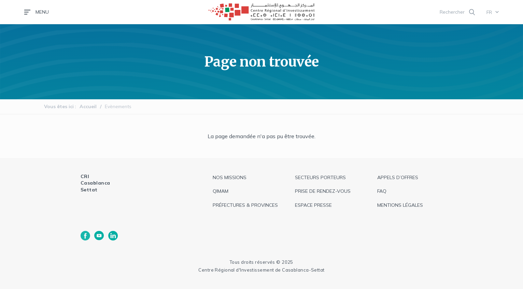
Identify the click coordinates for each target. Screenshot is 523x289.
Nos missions (229, 177)
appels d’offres (397, 177)
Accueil (88, 106)
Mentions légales (400, 205)
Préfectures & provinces (245, 205)
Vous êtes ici (59, 106)
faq (381, 191)
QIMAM (220, 191)
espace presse (313, 205)
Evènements (118, 106)
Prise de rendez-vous (323, 191)
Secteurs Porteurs (320, 177)
